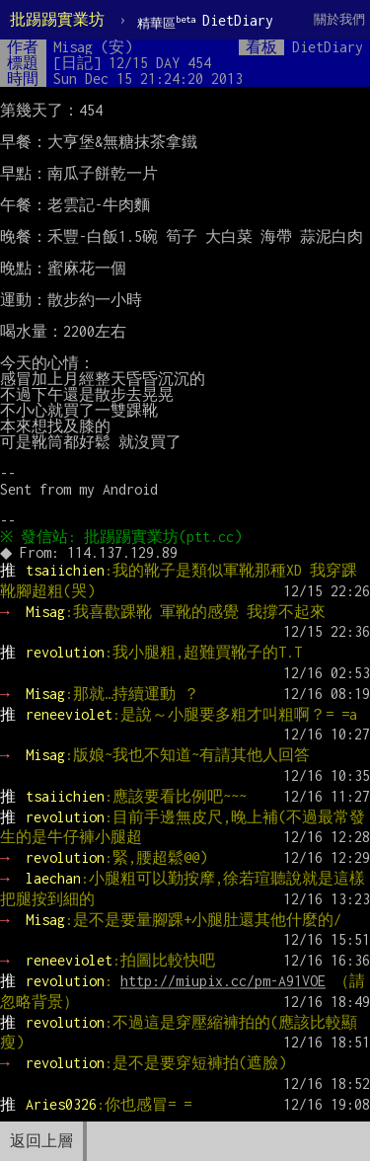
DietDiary (205, 21)
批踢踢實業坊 (57, 19)
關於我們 (339, 19)
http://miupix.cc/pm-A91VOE (223, 980)
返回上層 (41, 1140)
